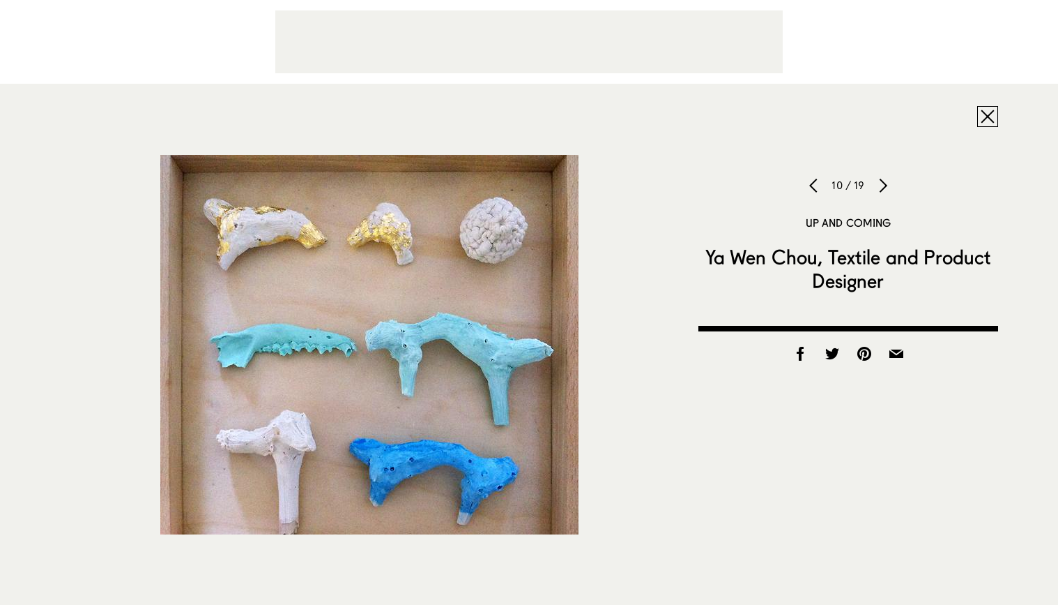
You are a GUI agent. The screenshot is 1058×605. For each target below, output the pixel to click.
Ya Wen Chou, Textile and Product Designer (848, 268)
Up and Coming (848, 222)
